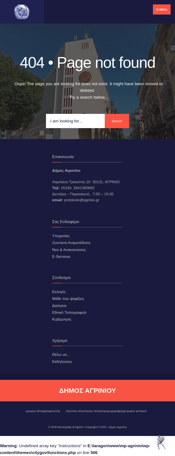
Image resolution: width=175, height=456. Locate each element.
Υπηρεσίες (61, 236)
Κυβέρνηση (61, 319)
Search (117, 121)
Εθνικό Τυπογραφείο (69, 312)
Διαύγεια (59, 306)
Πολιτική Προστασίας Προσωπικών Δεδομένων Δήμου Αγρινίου (106, 411)
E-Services (61, 257)
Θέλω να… (61, 355)
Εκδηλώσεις (62, 362)
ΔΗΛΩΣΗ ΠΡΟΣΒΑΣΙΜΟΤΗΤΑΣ (43, 411)
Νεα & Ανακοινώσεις (69, 250)
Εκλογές (59, 292)
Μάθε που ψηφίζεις (68, 299)
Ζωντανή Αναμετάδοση (71, 243)
